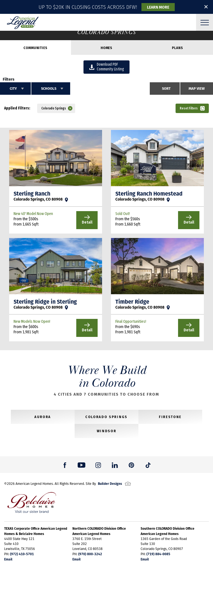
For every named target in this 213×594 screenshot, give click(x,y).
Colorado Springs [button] (53, 108)
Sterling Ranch (32, 193)
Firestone (170, 416)
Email (8, 559)
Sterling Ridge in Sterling (45, 301)
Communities (35, 47)
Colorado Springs (106, 416)
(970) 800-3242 (90, 553)
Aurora (42, 416)
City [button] (13, 88)
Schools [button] (48, 88)
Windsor (106, 430)
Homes (106, 47)
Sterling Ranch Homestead (148, 193)
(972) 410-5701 (22, 553)
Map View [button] (197, 88)
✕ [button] (206, 6)
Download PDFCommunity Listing (106, 66)
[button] (30, 7)
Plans (177, 47)
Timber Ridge (132, 301)
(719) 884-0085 (158, 553)
